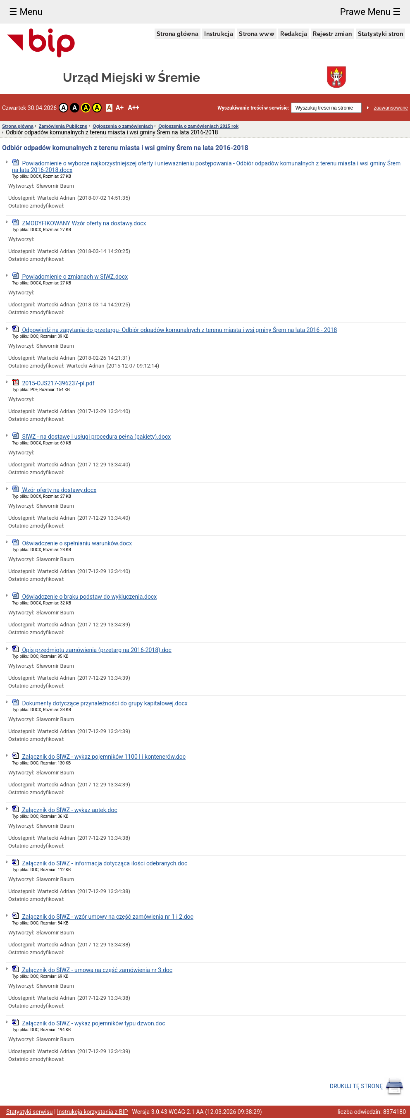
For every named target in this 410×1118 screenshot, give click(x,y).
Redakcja (293, 34)
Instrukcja (218, 34)
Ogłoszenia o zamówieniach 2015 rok (198, 126)
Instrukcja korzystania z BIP (92, 1111)
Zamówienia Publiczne (63, 126)
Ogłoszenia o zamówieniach (123, 126)
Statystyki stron (380, 34)
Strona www (256, 34)
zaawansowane (391, 108)
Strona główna (177, 34)
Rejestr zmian (332, 34)
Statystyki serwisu (29, 1111)
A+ (120, 108)
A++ (133, 108)
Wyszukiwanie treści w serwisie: (253, 108)
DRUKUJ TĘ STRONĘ (367, 1086)
